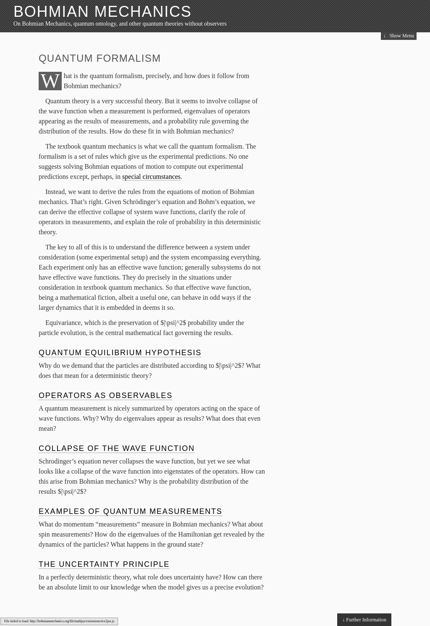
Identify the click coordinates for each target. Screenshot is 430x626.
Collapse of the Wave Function (117, 448)
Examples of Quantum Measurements (131, 511)
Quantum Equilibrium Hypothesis (120, 352)
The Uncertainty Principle (104, 564)
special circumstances (151, 176)
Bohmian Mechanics (102, 11)
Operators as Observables (106, 395)
